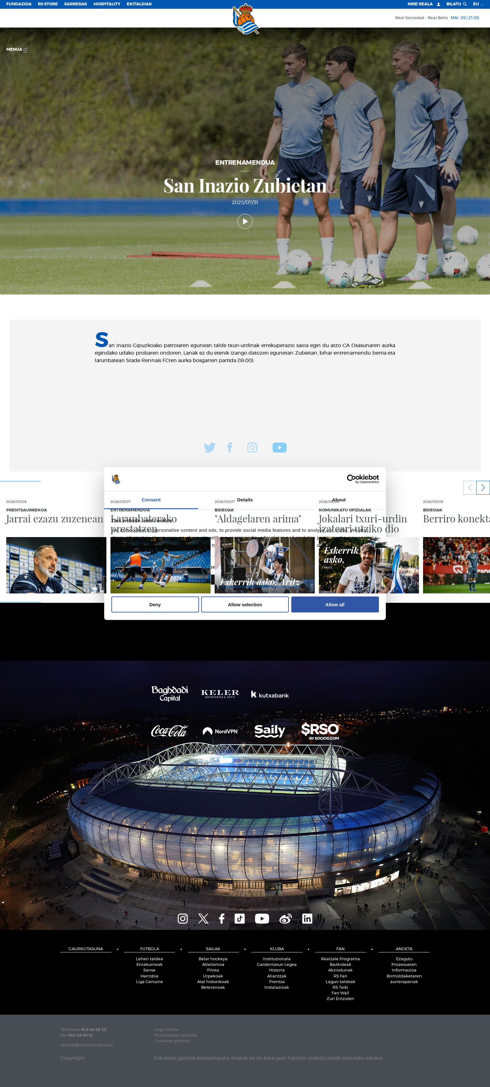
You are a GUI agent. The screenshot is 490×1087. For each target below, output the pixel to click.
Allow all (335, 604)
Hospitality (107, 4)
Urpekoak (213, 976)
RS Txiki (340, 988)
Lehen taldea (149, 959)
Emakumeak (149, 965)
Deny (155, 604)
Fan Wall (340, 993)
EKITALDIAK (139, 4)
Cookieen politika (172, 1041)
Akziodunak (340, 970)
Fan (340, 949)
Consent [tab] (151, 499)
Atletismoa (213, 965)
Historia (277, 970)
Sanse (149, 970)
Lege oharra (166, 1030)
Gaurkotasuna (86, 949)
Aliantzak (277, 976)
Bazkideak (340, 965)
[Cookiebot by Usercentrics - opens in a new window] (351, 479)
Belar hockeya (213, 959)
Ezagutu (404, 959)
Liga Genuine (149, 982)
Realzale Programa (340, 959)
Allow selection (245, 604)
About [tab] (339, 499)
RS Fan (340, 976)
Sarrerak (75, 4)
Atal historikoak (213, 982)
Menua (16, 50)
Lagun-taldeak (340, 982)
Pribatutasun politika (175, 1035)
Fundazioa (19, 4)
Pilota (213, 970)
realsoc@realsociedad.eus (86, 1045)
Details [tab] (245, 499)
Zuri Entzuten (340, 999)
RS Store (48, 4)
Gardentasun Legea (277, 965)
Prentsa (277, 982)
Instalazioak (276, 988)
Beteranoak (213, 988)
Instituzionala (277, 959)
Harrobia (149, 976)
